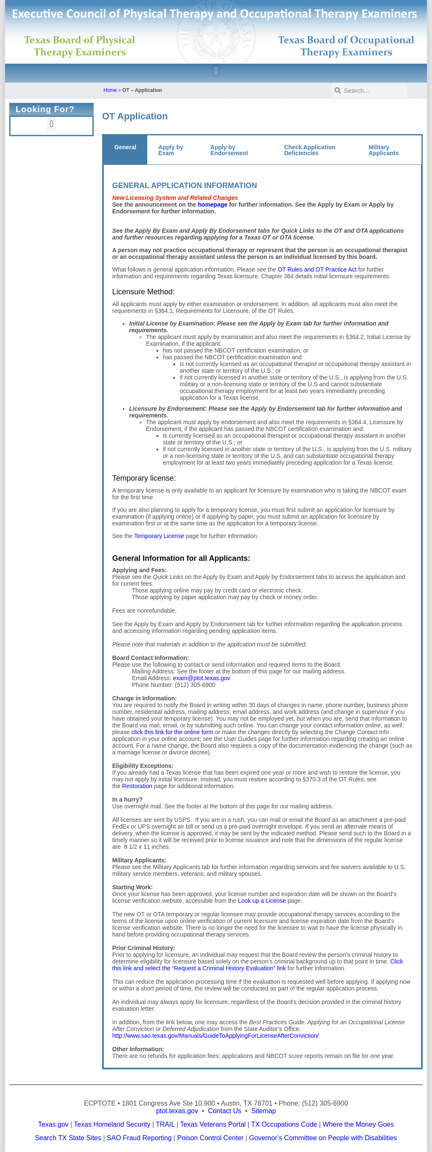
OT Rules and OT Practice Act (317, 269)
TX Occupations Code (284, 1124)
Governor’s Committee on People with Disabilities (323, 1137)
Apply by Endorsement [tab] (229, 150)
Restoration (137, 786)
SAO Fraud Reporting (139, 1137)
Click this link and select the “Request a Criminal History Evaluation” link (257, 965)
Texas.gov (53, 1124)
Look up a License (262, 900)
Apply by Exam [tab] (170, 150)
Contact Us (224, 1110)
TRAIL (165, 1124)
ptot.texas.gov (177, 1110)
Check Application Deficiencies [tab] (309, 150)
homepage (212, 204)
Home (110, 90)
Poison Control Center (210, 1137)
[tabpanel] (262, 616)
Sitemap (263, 1110)
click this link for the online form (172, 732)
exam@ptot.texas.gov (201, 678)
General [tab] (125, 147)
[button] (216, 71)
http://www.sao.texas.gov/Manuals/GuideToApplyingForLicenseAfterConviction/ (215, 1035)
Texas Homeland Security (112, 1124)
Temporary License (159, 536)
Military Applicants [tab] (384, 150)
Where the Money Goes (358, 1124)
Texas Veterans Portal (213, 1124)
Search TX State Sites (68, 1137)
